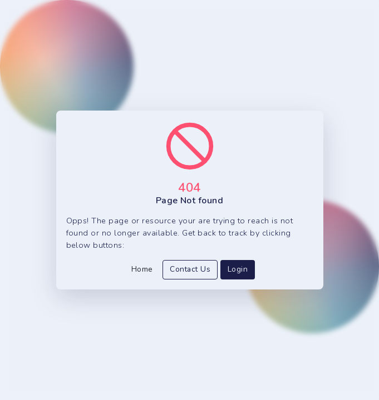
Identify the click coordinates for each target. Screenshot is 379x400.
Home (142, 269)
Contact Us (190, 269)
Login (238, 269)
